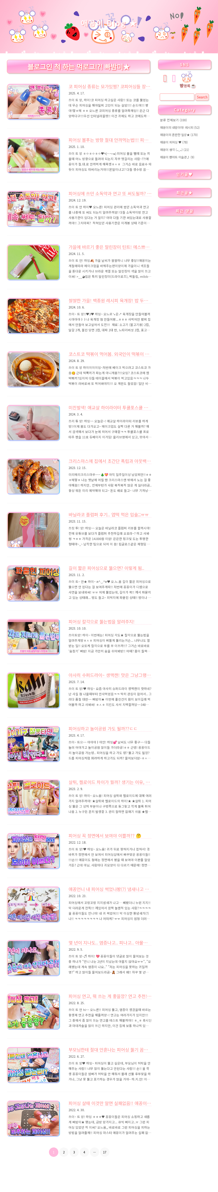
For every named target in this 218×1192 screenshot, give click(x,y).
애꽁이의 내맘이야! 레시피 (180, 127)
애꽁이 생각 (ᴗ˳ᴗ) (174, 149)
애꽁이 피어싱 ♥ (174, 142)
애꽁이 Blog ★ (109, 23)
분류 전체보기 (173, 120)
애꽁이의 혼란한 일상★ (179, 134)
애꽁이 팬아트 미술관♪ (177, 157)
